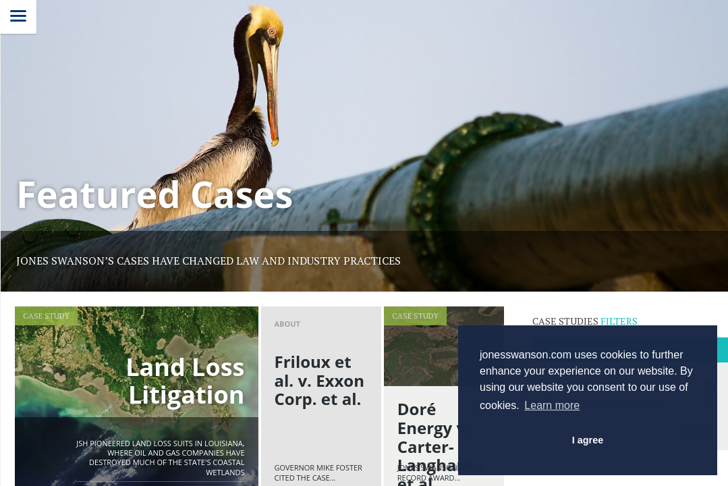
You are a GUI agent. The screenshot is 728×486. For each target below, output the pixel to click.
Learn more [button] (552, 405)
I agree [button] (587, 440)
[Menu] (18, 17)
